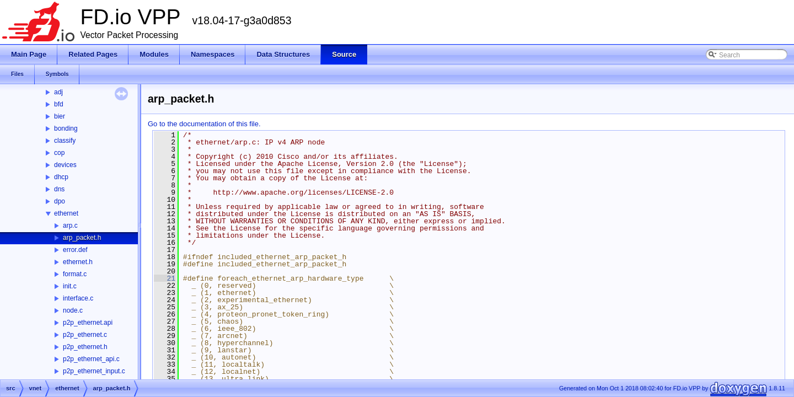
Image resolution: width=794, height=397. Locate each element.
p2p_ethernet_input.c (94, 371)
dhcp (61, 177)
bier (59, 116)
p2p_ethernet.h (85, 347)
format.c (75, 274)
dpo (59, 201)
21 (164, 278)
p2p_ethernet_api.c (91, 359)
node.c (73, 310)
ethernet (66, 213)
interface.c (78, 298)
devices (65, 165)
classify (65, 140)
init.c (70, 286)
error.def (75, 250)
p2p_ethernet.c (85, 335)
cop (59, 153)
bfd (58, 104)
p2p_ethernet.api (87, 322)
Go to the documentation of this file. (204, 124)
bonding (66, 128)
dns (59, 189)
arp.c (70, 225)
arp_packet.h (82, 238)
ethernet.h (78, 262)
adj (58, 92)
